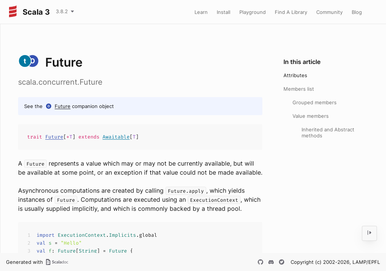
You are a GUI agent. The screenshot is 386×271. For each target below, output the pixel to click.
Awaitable (116, 137)
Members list (298, 89)
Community (329, 12)
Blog (357, 12)
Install (223, 12)
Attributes (295, 75)
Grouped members (315, 102)
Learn (201, 12)
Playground (252, 12)
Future (62, 106)
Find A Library (291, 12)
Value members (311, 116)
